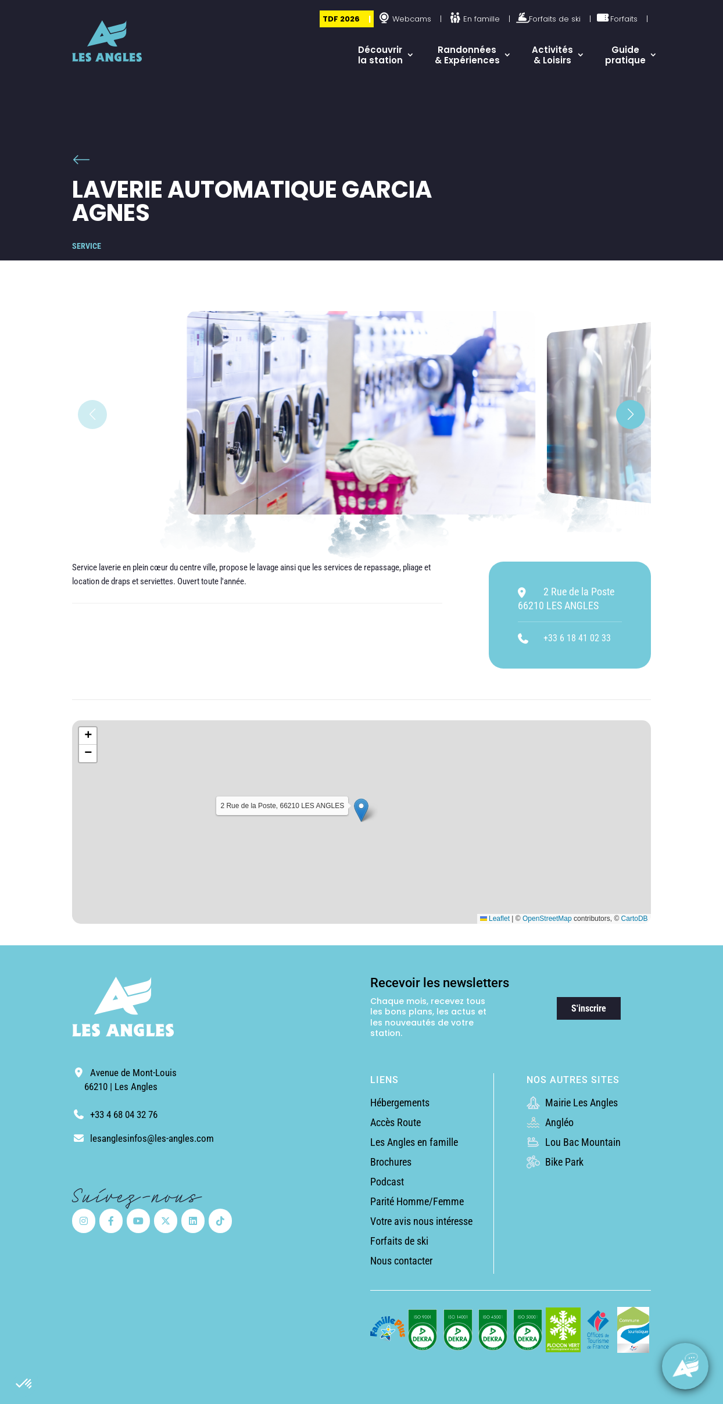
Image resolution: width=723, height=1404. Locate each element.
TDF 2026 (341, 18)
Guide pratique (625, 55)
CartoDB (634, 918)
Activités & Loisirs (552, 55)
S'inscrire (588, 1008)
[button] (24, 1384)
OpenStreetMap (547, 918)
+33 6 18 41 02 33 (577, 638)
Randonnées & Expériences (467, 55)
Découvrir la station (380, 55)
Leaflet (495, 918)
